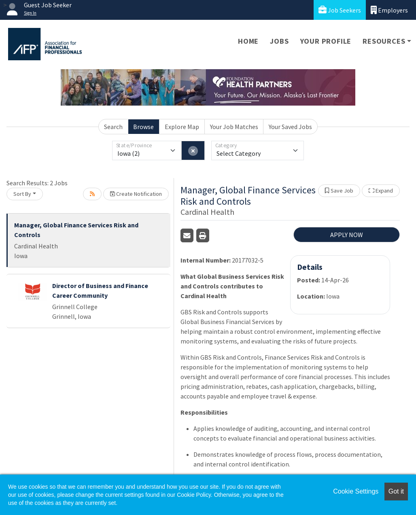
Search (113, 127)
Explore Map (182, 127)
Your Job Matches (234, 127)
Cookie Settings (355, 491)
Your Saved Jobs (290, 127)
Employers (389, 10)
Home (248, 41)
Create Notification (136, 193)
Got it (396, 491)
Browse (143, 127)
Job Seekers (339, 10)
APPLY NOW (346, 235)
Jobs (279, 41)
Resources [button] (384, 41)
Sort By (22, 193)
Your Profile (326, 41)
